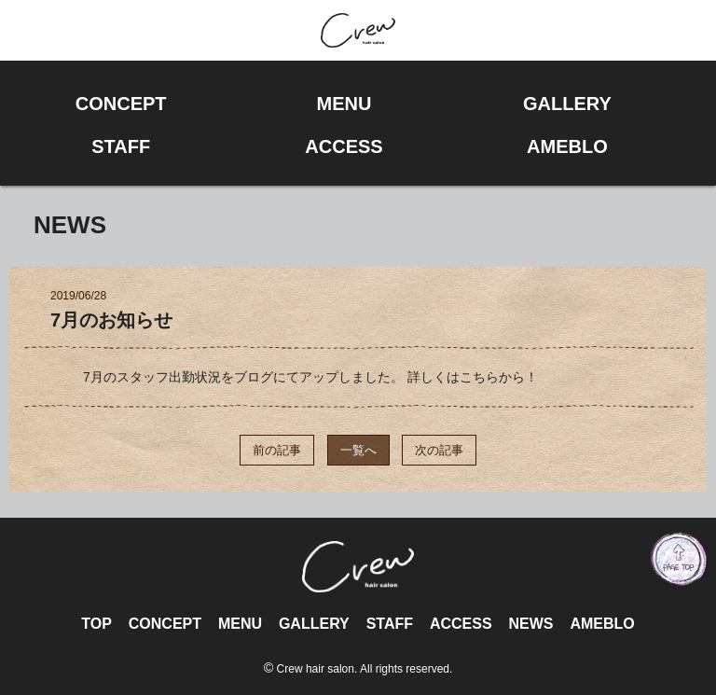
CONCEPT (165, 624)
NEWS (530, 624)
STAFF (389, 624)
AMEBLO (602, 624)
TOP (96, 624)
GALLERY (314, 624)
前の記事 (277, 450)
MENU (240, 624)
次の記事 (439, 450)
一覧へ (358, 450)
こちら (479, 376)
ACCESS (461, 624)
